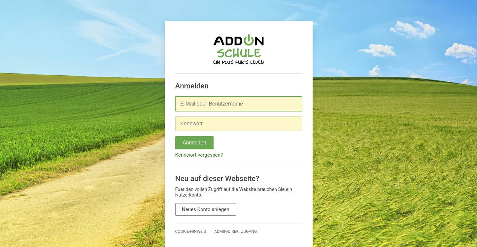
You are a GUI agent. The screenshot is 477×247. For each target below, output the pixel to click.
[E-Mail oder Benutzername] (238, 104)
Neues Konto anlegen (205, 209)
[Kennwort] (238, 123)
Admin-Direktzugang (235, 231)
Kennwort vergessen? (199, 155)
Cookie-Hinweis (190, 231)
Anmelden (194, 142)
